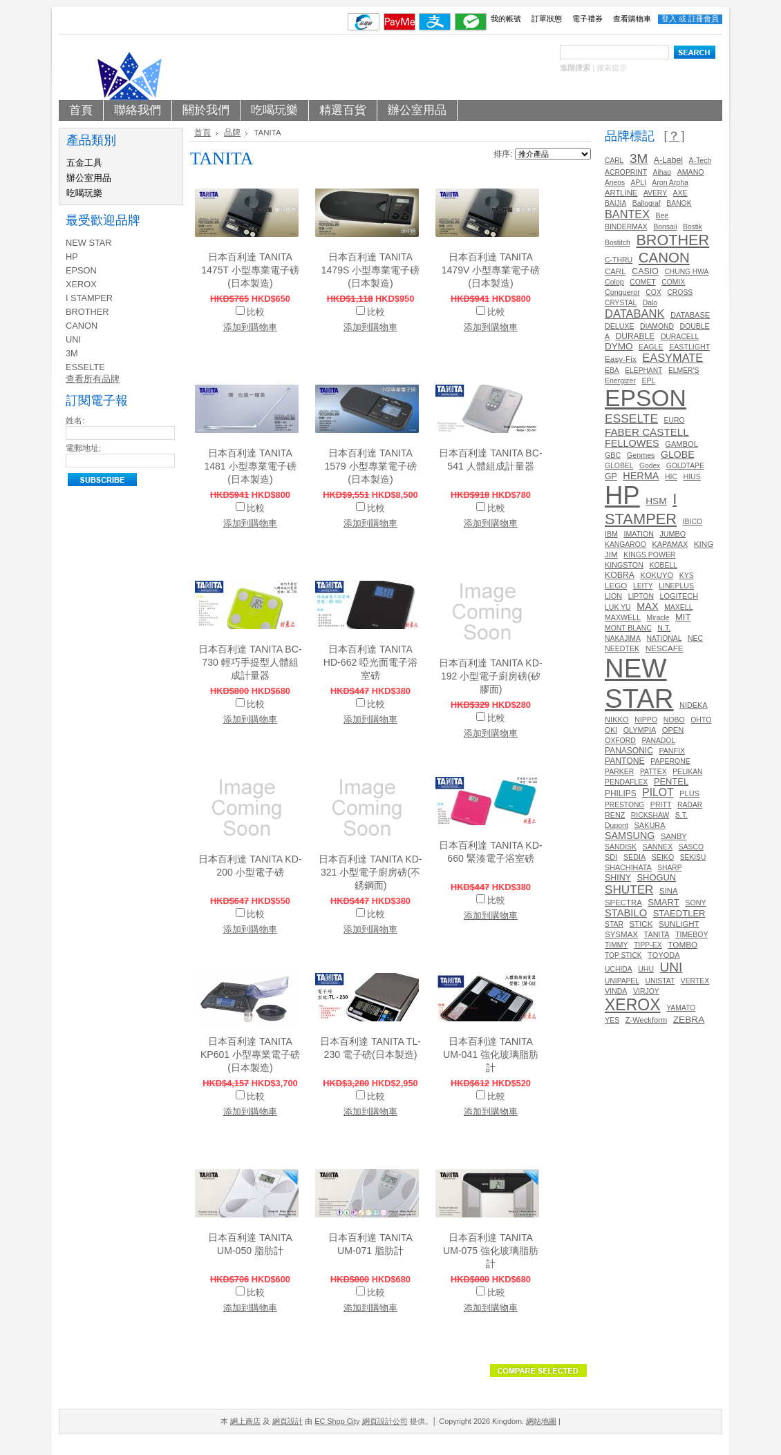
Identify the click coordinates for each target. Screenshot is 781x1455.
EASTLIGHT (689, 347)
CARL (614, 160)
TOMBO (682, 944)
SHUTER (629, 889)
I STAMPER (89, 298)
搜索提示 (611, 68)
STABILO (626, 912)
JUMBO (672, 534)
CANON (81, 325)
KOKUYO (657, 575)
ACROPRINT (626, 172)
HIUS (691, 476)
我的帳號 (506, 19)
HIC (671, 477)
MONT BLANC (628, 628)
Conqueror (622, 292)
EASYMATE (672, 357)
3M (72, 353)
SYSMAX (621, 934)
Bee (662, 216)
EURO (674, 420)
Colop (614, 282)
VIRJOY (646, 991)
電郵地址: (83, 448)
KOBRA (619, 575)
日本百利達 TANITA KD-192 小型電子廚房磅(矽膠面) (490, 676)
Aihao (662, 172)
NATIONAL (663, 638)
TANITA (657, 934)
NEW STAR (89, 243)
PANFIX (672, 750)
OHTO (700, 720)
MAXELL (678, 607)
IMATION (638, 534)
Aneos (615, 182)
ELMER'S (683, 370)
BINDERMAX (626, 227)
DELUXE (619, 326)
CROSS (680, 292)
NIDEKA (693, 705)
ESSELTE (85, 367)
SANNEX (658, 846)
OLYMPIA (640, 730)
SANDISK (621, 847)
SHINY (618, 878)
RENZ (615, 815)
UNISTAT (660, 981)
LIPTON (641, 596)
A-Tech (700, 160)
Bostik (692, 227)
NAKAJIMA (623, 638)
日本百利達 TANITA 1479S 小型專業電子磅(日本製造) (370, 270)
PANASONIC (629, 750)
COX (653, 292)
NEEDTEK (622, 648)
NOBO (674, 720)
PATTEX (653, 771)
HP (72, 256)
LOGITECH (678, 596)
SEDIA (634, 857)
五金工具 (84, 162)
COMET (642, 282)
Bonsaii (665, 227)
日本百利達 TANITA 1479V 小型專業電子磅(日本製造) (491, 270)
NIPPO (645, 719)
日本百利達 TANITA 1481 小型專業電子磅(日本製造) (250, 466)
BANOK (678, 203)
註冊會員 (703, 19)
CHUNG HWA (686, 272)
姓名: (75, 420)
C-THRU (618, 260)
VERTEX (695, 981)
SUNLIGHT (679, 923)
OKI (611, 730)
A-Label (668, 160)
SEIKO (663, 857)
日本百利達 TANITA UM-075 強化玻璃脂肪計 (490, 1250)
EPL (648, 380)
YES (612, 1020)
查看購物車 (632, 19)
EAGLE (651, 347)
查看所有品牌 (93, 379)
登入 (669, 19)
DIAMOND (657, 326)
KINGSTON (624, 565)
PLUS (689, 793)
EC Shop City (336, 1421)
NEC (695, 638)
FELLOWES (632, 443)
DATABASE (690, 315)
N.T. (663, 628)
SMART (663, 902)
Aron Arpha (670, 182)
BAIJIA (615, 203)
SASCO (691, 847)
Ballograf (646, 203)
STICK (640, 924)
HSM (656, 501)
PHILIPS (621, 793)
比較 (256, 312)
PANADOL (658, 740)
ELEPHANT (643, 370)
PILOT (657, 792)
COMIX (673, 282)
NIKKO (617, 719)
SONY (695, 902)
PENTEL (671, 781)
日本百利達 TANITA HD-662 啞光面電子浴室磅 (370, 662)
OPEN (673, 730)
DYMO (619, 346)
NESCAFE (665, 648)
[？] (674, 136)
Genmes (641, 455)
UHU (646, 969)
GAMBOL (681, 444)
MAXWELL (623, 617)
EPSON (81, 270)
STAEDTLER (679, 913)
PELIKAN (687, 771)
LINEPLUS (676, 586)
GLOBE (678, 454)
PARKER (619, 771)
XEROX (81, 284)
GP (611, 476)
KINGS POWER (649, 555)
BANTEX (627, 214)
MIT (682, 617)
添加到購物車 (250, 327)
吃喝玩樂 (84, 193)
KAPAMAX (670, 544)
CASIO (645, 271)
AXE (680, 193)
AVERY (655, 193)
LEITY (643, 586)
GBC (613, 455)
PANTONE (625, 761)
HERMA (641, 475)
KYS (686, 575)
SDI (611, 857)
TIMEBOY (691, 934)
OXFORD (620, 740)
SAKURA (649, 825)
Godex (649, 466)
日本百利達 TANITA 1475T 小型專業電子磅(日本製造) (250, 270)
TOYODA (663, 955)
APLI (638, 182)
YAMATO (680, 1008)
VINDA (616, 991)
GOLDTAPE (685, 466)
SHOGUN (656, 877)
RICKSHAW (650, 815)
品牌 (232, 132)
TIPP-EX (648, 945)
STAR (614, 924)
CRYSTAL (621, 303)
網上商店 (245, 1421)
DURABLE (635, 336)
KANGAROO (625, 544)
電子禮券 (587, 19)
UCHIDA (618, 969)
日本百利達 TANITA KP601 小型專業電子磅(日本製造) (250, 1054)
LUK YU (618, 607)
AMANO (690, 172)
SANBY (674, 836)
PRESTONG (624, 805)
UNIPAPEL (622, 981)
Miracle (657, 617)
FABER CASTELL (647, 432)
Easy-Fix (621, 358)
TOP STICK (623, 955)
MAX (647, 606)
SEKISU (693, 857)
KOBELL (663, 565)
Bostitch (617, 243)
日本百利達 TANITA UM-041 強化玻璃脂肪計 (490, 1054)
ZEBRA (689, 1019)
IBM (611, 534)
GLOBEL (619, 466)
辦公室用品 (88, 178)
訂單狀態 (546, 19)
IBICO (693, 522)
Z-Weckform (646, 1020)
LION (613, 596)
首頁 (202, 132)
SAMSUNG (630, 835)
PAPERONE (670, 761)
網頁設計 (287, 1421)
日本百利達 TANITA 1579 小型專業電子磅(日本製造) (370, 466)
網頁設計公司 (385, 1421)
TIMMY (616, 945)
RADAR (689, 805)
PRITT (661, 804)
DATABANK (635, 313)
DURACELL (680, 336)
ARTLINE (621, 193)
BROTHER (87, 312)
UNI (73, 339)
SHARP (669, 867)
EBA (612, 370)
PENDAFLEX (626, 782)
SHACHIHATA (628, 867)
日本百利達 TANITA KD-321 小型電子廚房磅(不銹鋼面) (370, 872)
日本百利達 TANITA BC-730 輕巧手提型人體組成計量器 (249, 662)
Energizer (620, 381)
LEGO (616, 585)
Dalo (650, 303)
